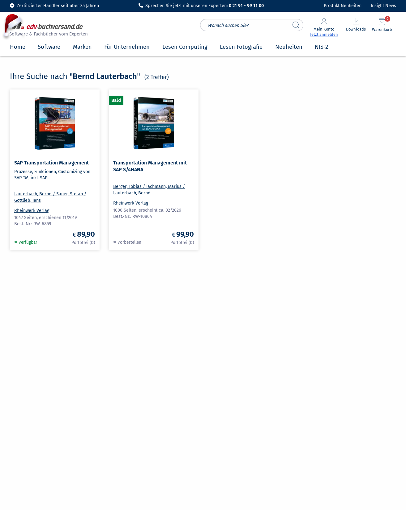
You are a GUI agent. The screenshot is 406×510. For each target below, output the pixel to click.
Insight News (383, 5)
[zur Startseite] (47, 28)
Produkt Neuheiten (342, 5)
